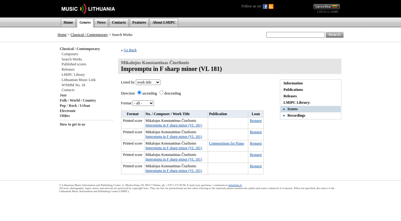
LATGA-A (323, 11)
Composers (70, 54)
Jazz (63, 95)
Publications (293, 89)
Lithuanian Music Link (79, 80)
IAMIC (335, 11)
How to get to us (72, 124)
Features (139, 22)
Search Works (72, 59)
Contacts (119, 22)
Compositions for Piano (226, 143)
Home (68, 22)
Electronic (68, 111)
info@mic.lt (235, 185)
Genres (85, 22)
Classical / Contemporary (89, 35)
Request (256, 120)
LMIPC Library (73, 74)
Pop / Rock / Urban (75, 105)
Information (293, 83)
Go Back (130, 50)
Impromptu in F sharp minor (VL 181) (173, 125)
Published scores (74, 64)
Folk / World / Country (78, 100)
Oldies (65, 116)
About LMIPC (163, 22)
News (101, 22)
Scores (293, 109)
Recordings (296, 115)
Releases (68, 69)
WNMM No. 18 (73, 85)
